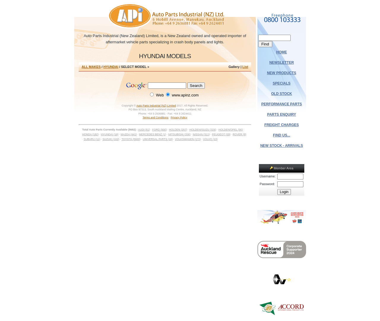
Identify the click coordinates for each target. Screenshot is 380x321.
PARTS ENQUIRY (281, 114)
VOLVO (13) (210, 139)
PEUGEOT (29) (221, 134)
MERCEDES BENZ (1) (152, 134)
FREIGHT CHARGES (282, 125)
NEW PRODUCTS (281, 73)
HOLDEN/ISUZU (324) (202, 129)
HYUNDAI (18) (109, 134)
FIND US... (281, 135)
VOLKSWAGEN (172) (188, 139)
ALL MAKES (91, 67)
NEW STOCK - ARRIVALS (281, 146)
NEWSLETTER (281, 63)
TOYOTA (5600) (130, 139)
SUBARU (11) (92, 139)
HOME (281, 52)
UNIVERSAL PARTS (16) (158, 139)
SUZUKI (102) (110, 139)
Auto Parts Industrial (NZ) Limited (156, 105)
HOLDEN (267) (178, 129)
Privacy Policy (179, 117)
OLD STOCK (281, 94)
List (245, 67)
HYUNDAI (110, 67)
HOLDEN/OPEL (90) (230, 129)
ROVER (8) (239, 134)
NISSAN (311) (201, 134)
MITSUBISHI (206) (179, 134)
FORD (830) (159, 129)
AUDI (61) (144, 129)
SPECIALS (282, 83)
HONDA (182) (90, 134)
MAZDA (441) (129, 134)
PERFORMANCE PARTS (281, 104)
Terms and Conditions (155, 117)
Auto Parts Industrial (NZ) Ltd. (165, 16)
